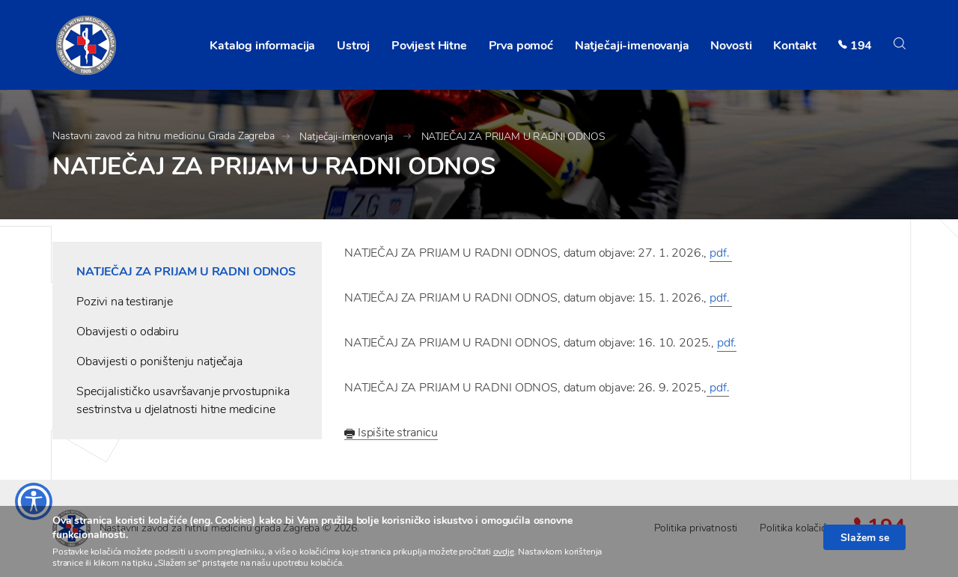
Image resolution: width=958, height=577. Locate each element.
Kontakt (795, 45)
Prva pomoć (521, 45)
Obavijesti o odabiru (127, 331)
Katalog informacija (262, 45)
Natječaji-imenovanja (632, 45)
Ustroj (353, 45)
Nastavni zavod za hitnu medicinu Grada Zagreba (163, 136)
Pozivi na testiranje (124, 301)
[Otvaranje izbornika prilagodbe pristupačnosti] (33, 501)
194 (861, 45)
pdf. (721, 253)
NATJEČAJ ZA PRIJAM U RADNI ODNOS (513, 136)
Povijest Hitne (429, 45)
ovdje (503, 552)
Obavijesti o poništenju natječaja (159, 361)
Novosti (730, 45)
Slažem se (864, 537)
